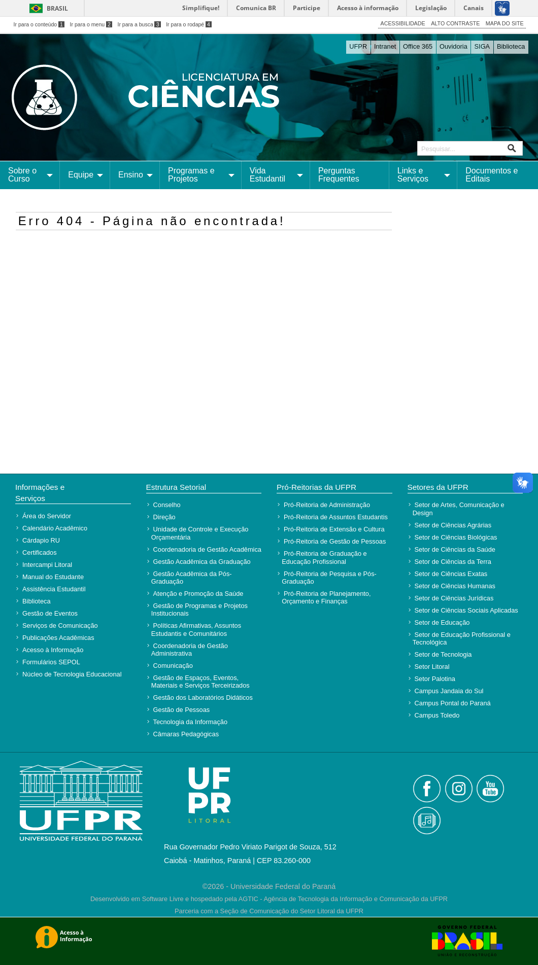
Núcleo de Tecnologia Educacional (71, 674)
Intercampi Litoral (47, 564)
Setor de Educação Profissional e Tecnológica (462, 638)
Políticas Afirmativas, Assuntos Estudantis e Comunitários (196, 629)
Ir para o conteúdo (39, 24)
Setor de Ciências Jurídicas (454, 598)
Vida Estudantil (267, 174)
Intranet (385, 46)
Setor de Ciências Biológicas (456, 537)
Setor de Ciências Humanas (455, 586)
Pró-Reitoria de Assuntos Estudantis (336, 517)
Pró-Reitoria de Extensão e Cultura (334, 529)
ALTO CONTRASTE (455, 23)
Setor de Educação (442, 622)
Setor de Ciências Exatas (451, 574)
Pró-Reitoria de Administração (327, 505)
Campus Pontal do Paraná (453, 703)
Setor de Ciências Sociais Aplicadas (466, 610)
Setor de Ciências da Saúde (455, 549)
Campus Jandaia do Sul (449, 691)
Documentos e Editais (491, 174)
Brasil (57, 8)
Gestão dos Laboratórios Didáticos (203, 697)
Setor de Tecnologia (443, 654)
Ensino (130, 174)
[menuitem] (30, 175)
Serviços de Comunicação (60, 625)
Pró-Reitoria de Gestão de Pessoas (335, 541)
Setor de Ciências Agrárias (453, 525)
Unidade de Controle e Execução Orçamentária (200, 533)
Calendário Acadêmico (54, 528)
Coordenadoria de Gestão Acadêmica (207, 549)
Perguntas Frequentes (338, 174)
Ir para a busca (138, 24)
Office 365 (417, 46)
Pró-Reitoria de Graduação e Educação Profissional (324, 557)
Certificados (39, 552)
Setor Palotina (435, 679)
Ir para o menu (91, 24)
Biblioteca (511, 46)
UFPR (358, 46)
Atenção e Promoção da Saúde (198, 593)
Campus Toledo (437, 715)
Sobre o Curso (22, 174)
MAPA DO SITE (505, 23)
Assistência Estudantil (53, 589)
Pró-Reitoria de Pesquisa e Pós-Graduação (329, 577)
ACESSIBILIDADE (403, 23)
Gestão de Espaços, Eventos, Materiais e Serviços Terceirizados (200, 681)
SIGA (482, 46)
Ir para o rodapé (189, 24)
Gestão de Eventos (50, 613)
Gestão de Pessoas (181, 709)
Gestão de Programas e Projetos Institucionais (199, 609)
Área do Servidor (46, 516)
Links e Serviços (412, 174)
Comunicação (173, 665)
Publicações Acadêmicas (58, 637)
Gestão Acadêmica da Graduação (202, 561)
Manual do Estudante (53, 577)
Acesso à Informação (52, 650)
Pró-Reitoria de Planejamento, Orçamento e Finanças (326, 597)
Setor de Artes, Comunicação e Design (459, 508)
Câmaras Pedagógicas (186, 734)
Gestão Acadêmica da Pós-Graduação (191, 577)
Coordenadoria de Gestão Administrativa (189, 649)
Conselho (167, 505)
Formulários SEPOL (51, 662)
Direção (164, 517)
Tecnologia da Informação (190, 722)
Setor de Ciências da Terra (453, 561)
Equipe (80, 174)
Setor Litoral (432, 666)
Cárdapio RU (41, 540)
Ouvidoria (453, 46)
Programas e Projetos (191, 174)
